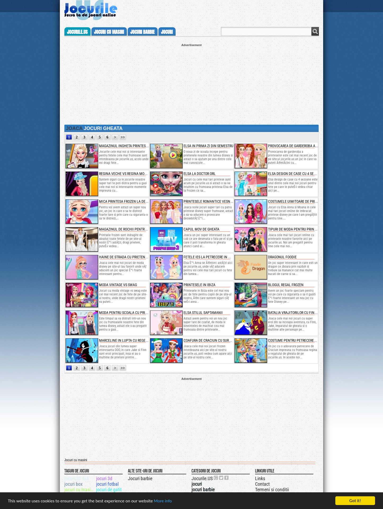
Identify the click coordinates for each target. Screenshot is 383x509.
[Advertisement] (191, 84)
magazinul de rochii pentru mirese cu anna (136, 229)
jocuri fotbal (107, 484)
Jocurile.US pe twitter (221, 478)
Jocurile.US (202, 478)
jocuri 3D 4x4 (76, 478)
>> (123, 137)
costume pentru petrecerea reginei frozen (305, 340)
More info (163, 501)
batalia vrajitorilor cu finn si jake (298, 312)
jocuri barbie (142, 32)
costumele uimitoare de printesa (296, 201)
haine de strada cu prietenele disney (131, 257)
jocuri (167, 32)
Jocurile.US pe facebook (226, 478)
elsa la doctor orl (200, 174)
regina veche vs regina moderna (127, 174)
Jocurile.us (77, 32)
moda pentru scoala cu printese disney (133, 312)
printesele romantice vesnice (209, 201)
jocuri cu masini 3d (79, 489)
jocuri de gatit (109, 489)
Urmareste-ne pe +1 (216, 478)
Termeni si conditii (272, 489)
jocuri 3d (104, 478)
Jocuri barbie (140, 478)
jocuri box (73, 484)
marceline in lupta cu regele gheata (130, 340)
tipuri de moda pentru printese (295, 229)
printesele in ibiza (199, 285)
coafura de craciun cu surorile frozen (217, 340)
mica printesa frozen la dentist (126, 201)
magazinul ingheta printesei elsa (128, 146)
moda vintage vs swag (118, 285)
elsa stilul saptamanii (203, 312)
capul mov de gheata (201, 229)
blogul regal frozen (286, 285)
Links (260, 478)
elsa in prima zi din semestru (208, 146)
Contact (262, 484)
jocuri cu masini (109, 32)
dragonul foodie (282, 257)
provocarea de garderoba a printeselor (302, 146)
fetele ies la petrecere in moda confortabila (222, 257)
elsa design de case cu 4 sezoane (296, 174)
